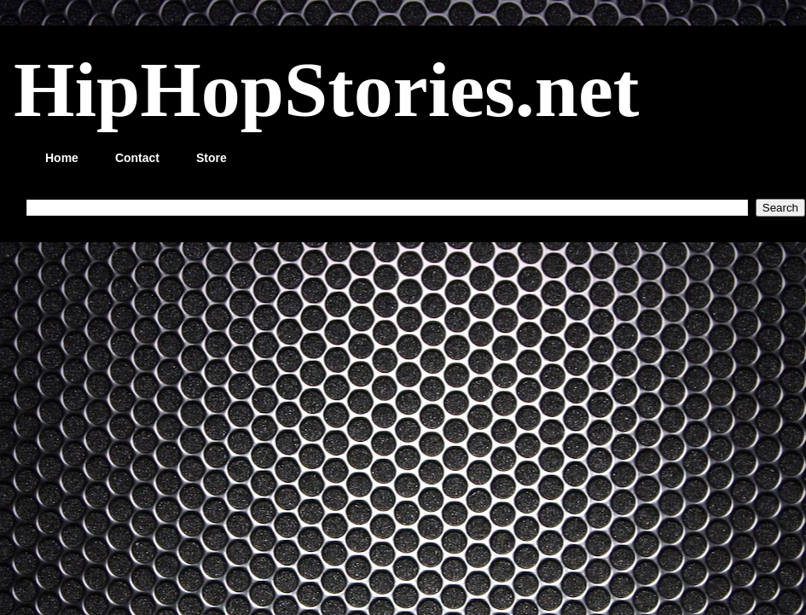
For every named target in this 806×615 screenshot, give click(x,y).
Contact (137, 158)
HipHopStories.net (326, 89)
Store (211, 158)
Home (61, 158)
